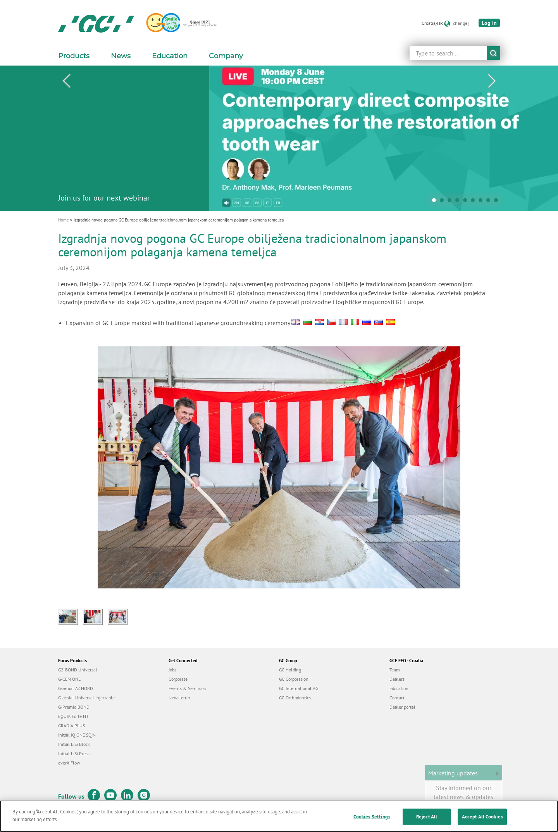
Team (394, 670)
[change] (460, 23)
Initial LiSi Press (74, 753)
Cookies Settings (371, 821)
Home (63, 220)
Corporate (178, 679)
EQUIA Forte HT (73, 716)
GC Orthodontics (295, 698)
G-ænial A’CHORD (75, 688)
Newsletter (179, 698)
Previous (66, 81)
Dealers (397, 679)
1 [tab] (436, 202)
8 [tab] (490, 202)
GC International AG (298, 688)
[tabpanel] (279, 138)
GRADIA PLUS (71, 725)
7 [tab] (482, 202)
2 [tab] (444, 202)
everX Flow (69, 763)
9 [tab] (498, 202)
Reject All (426, 821)
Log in (489, 22)
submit (493, 53)
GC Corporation (293, 679)
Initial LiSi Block (74, 744)
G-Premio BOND (74, 707)
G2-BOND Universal (77, 670)
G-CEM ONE (69, 679)
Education (398, 688)
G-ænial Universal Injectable (86, 698)
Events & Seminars (187, 688)
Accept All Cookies (482, 821)
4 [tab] (459, 202)
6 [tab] (475, 202)
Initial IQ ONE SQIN (77, 735)
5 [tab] (467, 202)
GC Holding (290, 670)
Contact (397, 698)
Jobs (172, 670)
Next (492, 81)
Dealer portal (402, 707)
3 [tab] (451, 202)
